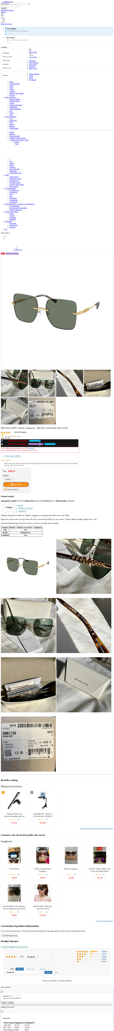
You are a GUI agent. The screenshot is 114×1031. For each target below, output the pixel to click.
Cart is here (33, 57)
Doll (10, 122)
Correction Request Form (9, 935)
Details (31, 448)
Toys (11, 119)
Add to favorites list (11, 489)
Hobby (11, 132)
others (11, 86)
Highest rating (30, 969)
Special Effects (14, 84)
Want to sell (7, 68)
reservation (6, 60)
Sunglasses (22, 511)
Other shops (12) (13, 456)
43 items (31, 956)
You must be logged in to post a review (14, 947)
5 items (104, 954)
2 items (104, 956)
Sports (11, 89)
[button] (57, 21)
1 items (104, 959)
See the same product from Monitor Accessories (96, 828)
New (22, 441)
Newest (19, 969)
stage (11, 88)
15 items (104, 951)
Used (29, 444)
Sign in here (33, 52)
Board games (14, 128)
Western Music (14, 101)
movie (31, 78)
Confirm (10, 1002)
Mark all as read (6, 24)
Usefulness (43, 969)
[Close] (2, 991)
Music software (10, 97)
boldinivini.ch (8, 2)
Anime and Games (15, 105)
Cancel (4, 1002)
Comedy (12, 91)
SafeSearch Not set (7, 10)
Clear (56, 972)
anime (31, 76)
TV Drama (32, 80)
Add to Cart (15, 484)
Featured (6, 64)
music (11, 82)
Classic (11, 103)
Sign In (3, 12)
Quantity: (6, 996)
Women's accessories (25, 508)
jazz (10, 111)
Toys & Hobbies (10, 117)
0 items (104, 961)
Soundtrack (13, 107)
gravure (12, 95)
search (4, 8)
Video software (34, 74)
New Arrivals (7, 57)
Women (5, 75)
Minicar (12, 126)
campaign (6, 53)
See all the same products (104, 921)
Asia (11, 115)
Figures (12, 134)
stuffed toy (13, 120)
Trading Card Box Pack (17, 138)
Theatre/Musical (15, 109)
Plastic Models (14, 136)
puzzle (11, 124)
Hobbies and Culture (16, 93)
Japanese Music (14, 99)
